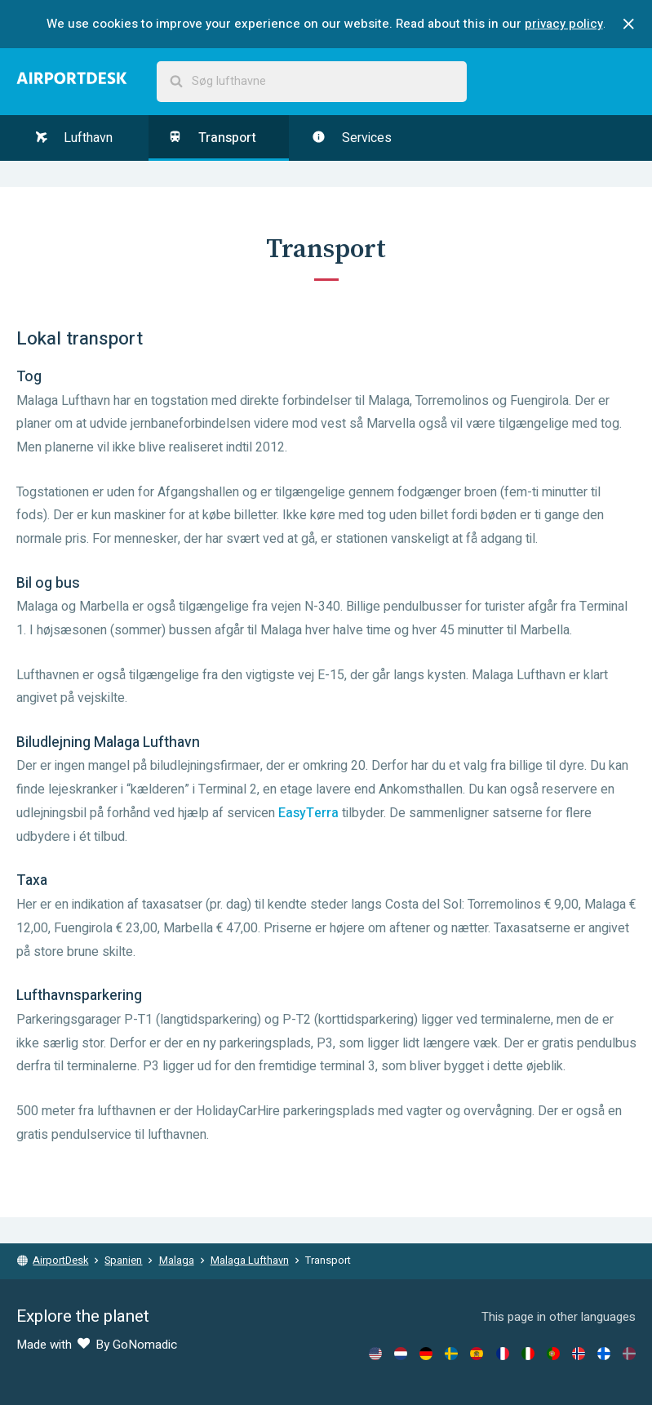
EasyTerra (308, 813)
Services (352, 138)
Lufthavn (74, 138)
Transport (212, 138)
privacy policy (564, 24)
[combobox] (312, 81)
